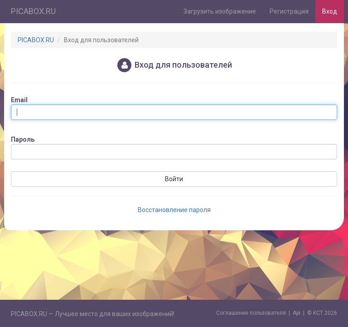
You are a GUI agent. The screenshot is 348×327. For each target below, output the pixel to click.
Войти (174, 179)
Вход (329, 11)
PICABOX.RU (33, 11)
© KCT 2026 (322, 313)
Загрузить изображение (220, 11)
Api (296, 313)
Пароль (22, 139)
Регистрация (289, 11)
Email (19, 100)
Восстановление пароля (174, 209)
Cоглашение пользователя (251, 313)
